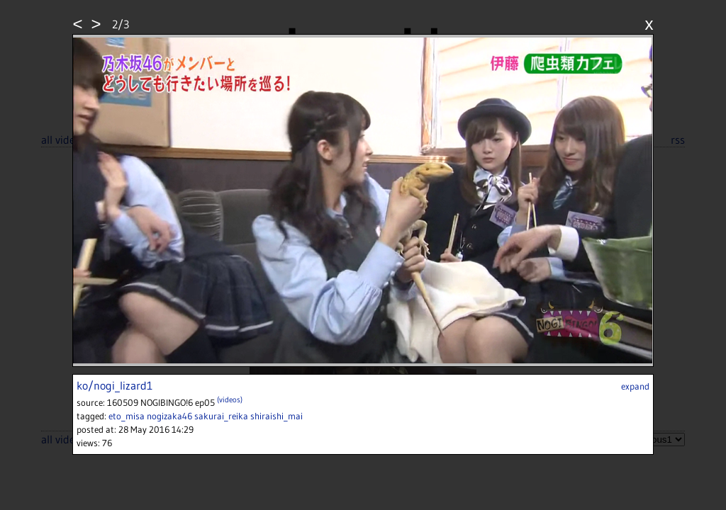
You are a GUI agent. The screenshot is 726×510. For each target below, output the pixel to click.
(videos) (229, 399)
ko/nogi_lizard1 (114, 385)
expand (635, 386)
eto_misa (126, 415)
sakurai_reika (221, 415)
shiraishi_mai (276, 415)
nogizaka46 (169, 415)
